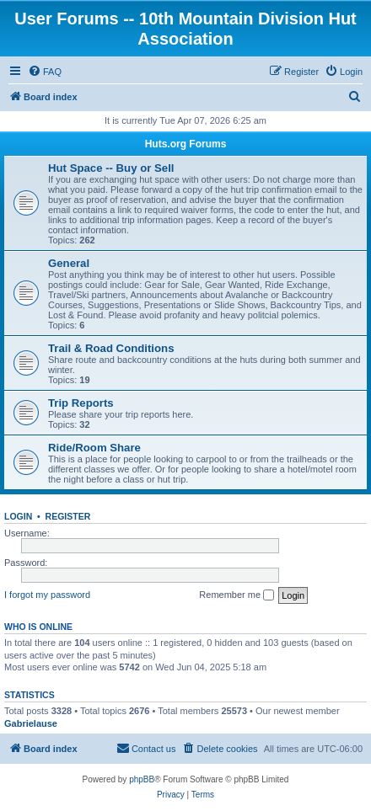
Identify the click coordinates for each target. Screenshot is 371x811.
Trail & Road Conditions (111, 348)
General (68, 263)
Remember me (236, 595)
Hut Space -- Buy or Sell (111, 168)
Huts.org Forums (186, 144)
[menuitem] (45, 71)
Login (18, 516)
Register (68, 516)
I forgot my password (47, 595)
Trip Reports (81, 403)
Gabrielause (30, 723)
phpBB (141, 779)
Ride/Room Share (94, 447)
